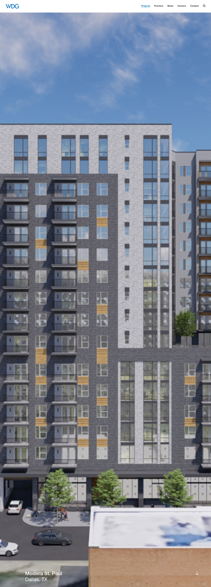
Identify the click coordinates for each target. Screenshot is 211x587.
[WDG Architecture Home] (12, 6)
